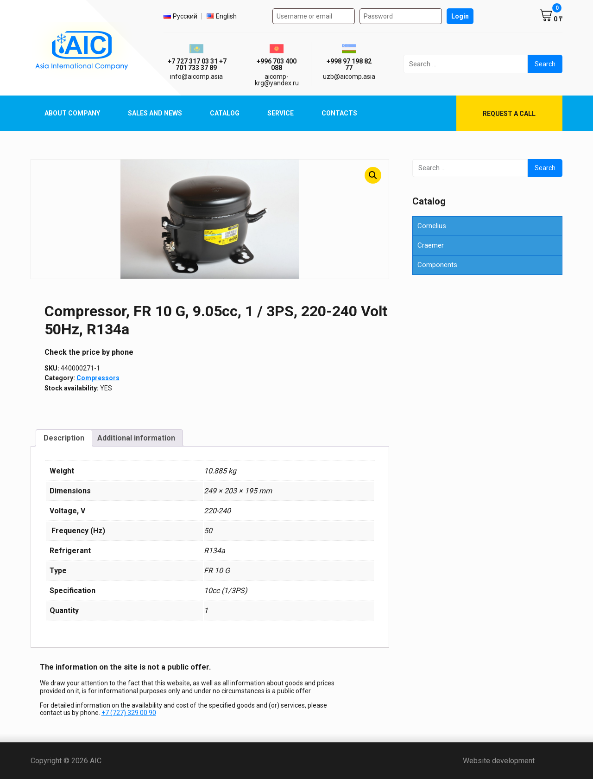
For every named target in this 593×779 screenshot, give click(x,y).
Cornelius (431, 226)
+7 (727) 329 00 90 (128, 712)
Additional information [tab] (136, 438)
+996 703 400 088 (276, 64)
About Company (72, 113)
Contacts (339, 113)
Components (437, 265)
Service (280, 113)
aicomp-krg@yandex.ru (277, 80)
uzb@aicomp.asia (349, 76)
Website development (512, 760)
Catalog (225, 113)
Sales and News (155, 113)
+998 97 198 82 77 (349, 64)
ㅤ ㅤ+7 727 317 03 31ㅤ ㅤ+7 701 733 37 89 (196, 64)
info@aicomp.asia (196, 76)
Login (460, 16)
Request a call (509, 113)
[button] (373, 175)
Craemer (430, 245)
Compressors (98, 378)
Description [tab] (64, 438)
